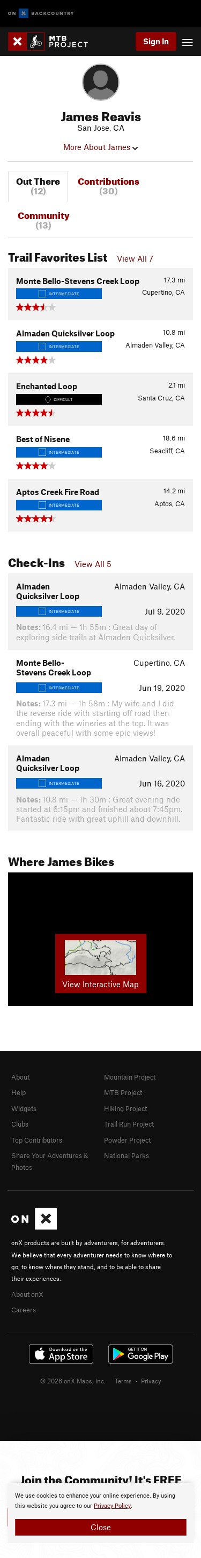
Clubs (19, 1124)
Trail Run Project (129, 1124)
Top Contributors (36, 1140)
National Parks (126, 1155)
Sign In (156, 41)
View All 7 (135, 258)
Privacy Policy (112, 1505)
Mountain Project (129, 1077)
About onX (27, 1294)
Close (101, 1527)
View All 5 (93, 564)
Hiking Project (125, 1108)
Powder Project (127, 1140)
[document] (100, 1513)
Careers (23, 1309)
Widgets (23, 1108)
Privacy (151, 1380)
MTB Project (123, 1092)
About (20, 1077)
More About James (100, 147)
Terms (123, 1380)
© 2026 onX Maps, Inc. (73, 1380)
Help (18, 1092)
